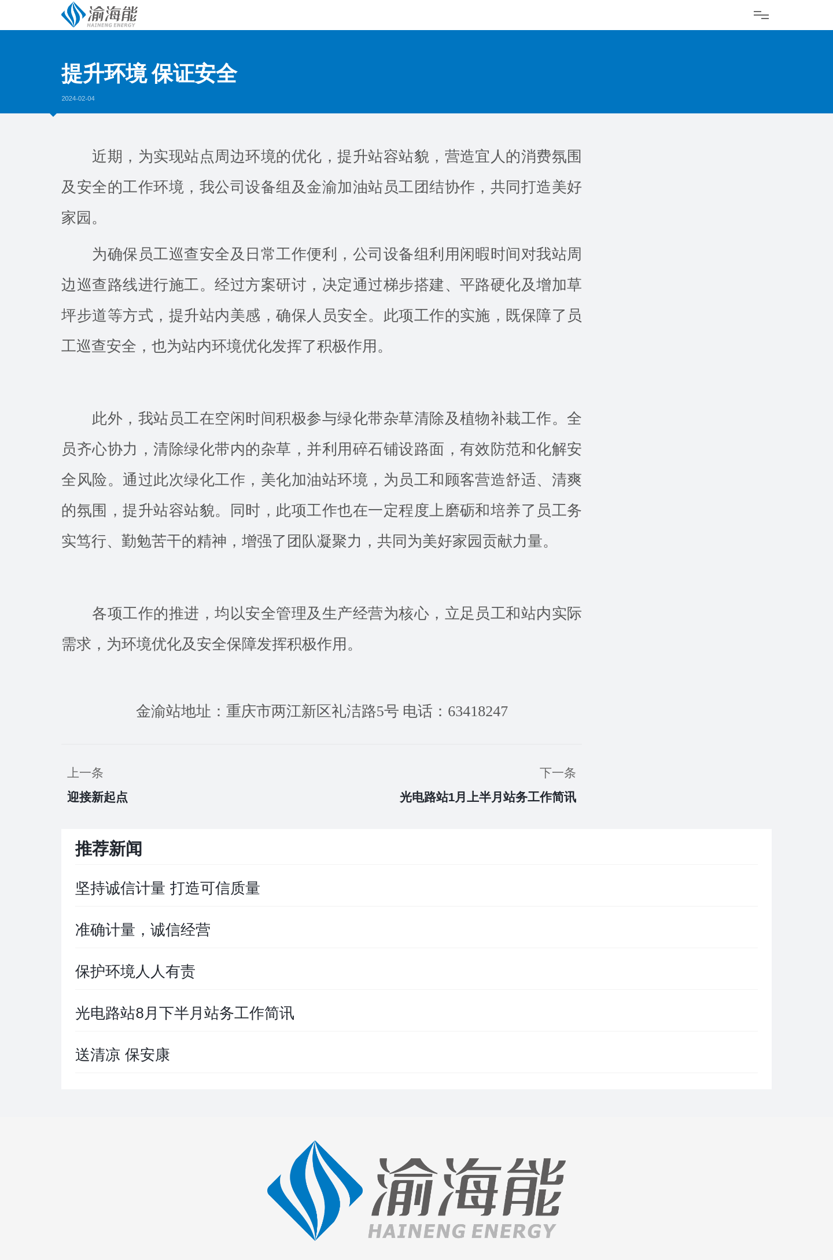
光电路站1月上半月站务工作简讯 (488, 797)
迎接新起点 (97, 797)
